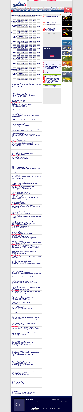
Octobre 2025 (23, 15)
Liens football (17, 406)
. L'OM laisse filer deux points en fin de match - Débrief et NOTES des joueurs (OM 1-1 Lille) (25, 246)
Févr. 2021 (38, 37)
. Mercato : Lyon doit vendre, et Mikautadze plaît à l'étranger (21, 362)
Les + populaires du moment (50, 24)
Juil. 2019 (34, 46)
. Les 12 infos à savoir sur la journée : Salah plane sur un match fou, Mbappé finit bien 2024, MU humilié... (26, 166)
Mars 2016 (18, 57)
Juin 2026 (30, 20)
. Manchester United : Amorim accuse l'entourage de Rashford (21, 156)
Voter (52, 55)
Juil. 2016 (34, 57)
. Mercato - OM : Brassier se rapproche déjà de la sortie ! (20, 192)
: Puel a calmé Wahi (47, 83)
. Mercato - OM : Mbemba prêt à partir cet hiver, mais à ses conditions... (22, 130)
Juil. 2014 (34, 64)
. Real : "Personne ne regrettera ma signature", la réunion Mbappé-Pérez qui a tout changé (25, 144)
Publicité (16, 403)
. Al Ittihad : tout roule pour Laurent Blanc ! (18, 195)
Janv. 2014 (34, 63)
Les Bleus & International (41, 10)
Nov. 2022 (26, 30)
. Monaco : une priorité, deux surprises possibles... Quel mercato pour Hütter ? (23, 134)
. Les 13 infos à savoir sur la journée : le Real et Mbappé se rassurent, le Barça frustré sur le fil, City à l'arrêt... (26, 329)
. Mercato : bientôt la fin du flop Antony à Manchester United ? (21, 94)
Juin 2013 (30, 68)
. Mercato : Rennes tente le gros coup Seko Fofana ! (19, 118)
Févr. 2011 (38, 74)
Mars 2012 (18, 72)
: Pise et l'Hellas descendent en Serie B (50, 17)
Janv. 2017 (34, 52)
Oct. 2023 (22, 26)
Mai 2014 (26, 64)
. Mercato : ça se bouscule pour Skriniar (18, 200)
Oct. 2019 (22, 41)
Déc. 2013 (30, 63)
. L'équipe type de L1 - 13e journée (17, 388)
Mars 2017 (18, 53)
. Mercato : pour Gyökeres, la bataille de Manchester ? (20, 372)
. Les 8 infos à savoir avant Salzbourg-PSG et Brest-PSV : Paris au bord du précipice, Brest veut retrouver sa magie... (26, 303)
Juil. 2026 (34, 20)
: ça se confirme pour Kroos (49, 29)
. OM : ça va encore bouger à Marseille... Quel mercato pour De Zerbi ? (22, 142)
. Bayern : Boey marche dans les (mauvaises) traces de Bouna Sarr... (22, 220)
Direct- (65, 14)
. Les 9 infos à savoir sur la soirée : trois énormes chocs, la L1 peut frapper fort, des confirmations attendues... (26, 288)
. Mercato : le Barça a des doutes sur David (18, 301)
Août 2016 (14, 52)
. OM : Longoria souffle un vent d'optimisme (18, 296)
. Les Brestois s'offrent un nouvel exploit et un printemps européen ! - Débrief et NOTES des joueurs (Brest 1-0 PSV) (25, 293)
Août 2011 (14, 70)
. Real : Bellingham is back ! (16, 286)
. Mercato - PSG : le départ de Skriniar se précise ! (19, 140)
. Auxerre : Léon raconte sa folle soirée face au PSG (19, 334)
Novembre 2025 (28, 15)
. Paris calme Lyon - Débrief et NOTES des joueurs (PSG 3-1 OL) (21, 236)
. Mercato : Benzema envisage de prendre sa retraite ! (20, 230)
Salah (64, 43)
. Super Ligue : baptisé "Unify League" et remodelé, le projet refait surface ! (23, 218)
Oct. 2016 (22, 52)
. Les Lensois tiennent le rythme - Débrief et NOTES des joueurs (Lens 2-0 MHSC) (24, 321)
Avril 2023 (22, 31)
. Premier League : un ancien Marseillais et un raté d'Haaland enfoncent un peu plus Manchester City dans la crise (26, 136)
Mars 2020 (18, 42)
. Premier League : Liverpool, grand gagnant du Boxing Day (21, 132)
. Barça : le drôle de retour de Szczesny (18, 207)
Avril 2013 (22, 68)
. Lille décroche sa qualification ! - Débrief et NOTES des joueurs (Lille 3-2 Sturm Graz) (25, 282)
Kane (69, 42)
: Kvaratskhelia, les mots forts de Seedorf (51, 76)
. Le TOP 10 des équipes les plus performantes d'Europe (20, 112)
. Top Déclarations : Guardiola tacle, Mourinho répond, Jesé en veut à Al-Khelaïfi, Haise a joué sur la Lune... (26, 336)
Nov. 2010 (26, 74)
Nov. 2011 (26, 70)
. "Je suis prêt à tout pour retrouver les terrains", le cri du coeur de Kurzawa (23, 297)
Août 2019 (14, 41)
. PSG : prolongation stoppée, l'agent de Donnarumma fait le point (21, 181)
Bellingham (65, 42)
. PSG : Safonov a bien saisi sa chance (17, 161)
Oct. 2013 (22, 63)
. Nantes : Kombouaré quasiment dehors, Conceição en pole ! (21, 224)
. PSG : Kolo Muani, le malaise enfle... (17, 232)
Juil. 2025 (34, 24)
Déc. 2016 (30, 52)
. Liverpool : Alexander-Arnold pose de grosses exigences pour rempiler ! (23, 221)
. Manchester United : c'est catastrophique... (18, 89)
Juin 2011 (30, 75)
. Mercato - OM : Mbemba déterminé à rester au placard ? (20, 158)
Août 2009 (14, 78)
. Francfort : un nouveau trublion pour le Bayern (19, 363)
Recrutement (17, 404)
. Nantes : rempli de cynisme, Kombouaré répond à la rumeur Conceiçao (22, 342)
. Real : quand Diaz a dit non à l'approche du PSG (19, 146)
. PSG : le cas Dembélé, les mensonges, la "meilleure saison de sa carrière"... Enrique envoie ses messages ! (26, 250)
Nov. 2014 (26, 59)
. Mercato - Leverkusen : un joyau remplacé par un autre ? (20, 298)
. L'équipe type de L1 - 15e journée (17, 235)
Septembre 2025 (18, 15)
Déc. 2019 (30, 41)
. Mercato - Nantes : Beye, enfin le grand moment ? (19, 201)
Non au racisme (64, 402)
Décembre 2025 (34, 15)
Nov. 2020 (26, 37)
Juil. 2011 (34, 75)
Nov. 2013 (26, 63)
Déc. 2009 (30, 78)
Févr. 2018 (38, 48)
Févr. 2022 (38, 33)
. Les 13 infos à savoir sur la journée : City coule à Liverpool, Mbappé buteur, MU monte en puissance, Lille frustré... (25, 391)
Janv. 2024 (34, 26)
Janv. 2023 (34, 30)
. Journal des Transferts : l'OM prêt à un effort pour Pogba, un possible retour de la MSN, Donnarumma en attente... (25, 252)
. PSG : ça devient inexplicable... (16, 335)
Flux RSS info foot (40, 401)
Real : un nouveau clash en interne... (51, 64)
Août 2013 (14, 63)
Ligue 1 (18, 10)
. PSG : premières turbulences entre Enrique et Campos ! (20, 325)
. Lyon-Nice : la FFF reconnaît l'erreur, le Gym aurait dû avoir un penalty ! (23, 371)
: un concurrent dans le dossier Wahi (50, 21)
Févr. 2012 (38, 70)
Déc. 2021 (30, 33)
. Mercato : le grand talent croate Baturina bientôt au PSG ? (20, 374)
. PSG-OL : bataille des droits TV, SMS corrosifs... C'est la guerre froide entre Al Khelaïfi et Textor (26, 242)
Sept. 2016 (18, 52)
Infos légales (17, 405)
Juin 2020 (30, 42)
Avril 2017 (22, 53)
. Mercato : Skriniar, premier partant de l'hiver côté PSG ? (20, 187)
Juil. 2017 (34, 53)
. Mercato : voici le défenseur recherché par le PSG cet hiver (21, 193)
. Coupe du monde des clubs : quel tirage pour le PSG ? (20, 357)
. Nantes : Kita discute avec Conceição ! (18, 373)
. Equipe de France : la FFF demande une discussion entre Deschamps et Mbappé (24, 305)
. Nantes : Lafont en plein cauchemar (17, 92)
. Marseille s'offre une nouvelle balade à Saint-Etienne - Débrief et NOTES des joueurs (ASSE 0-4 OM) (26, 169)
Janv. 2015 (34, 59)
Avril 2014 (22, 64)
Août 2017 (14, 48)
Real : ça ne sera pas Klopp (50, 70)
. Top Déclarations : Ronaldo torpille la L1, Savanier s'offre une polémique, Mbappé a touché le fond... (26, 120)
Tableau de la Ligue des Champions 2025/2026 (37, 0)
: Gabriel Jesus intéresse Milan (50, 22)
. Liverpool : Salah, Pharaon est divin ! (17, 355)
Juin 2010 (30, 79)
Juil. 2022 (34, 35)
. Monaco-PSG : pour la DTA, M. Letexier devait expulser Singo (21, 188)
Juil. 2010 (34, 79)
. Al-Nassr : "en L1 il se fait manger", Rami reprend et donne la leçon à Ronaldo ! (24, 95)
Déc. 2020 (30, 37)
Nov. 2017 (26, 48)
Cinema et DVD (64, 401)
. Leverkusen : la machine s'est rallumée (18, 171)
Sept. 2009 (18, 78)
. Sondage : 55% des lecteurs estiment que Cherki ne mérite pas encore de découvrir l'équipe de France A (26, 274)
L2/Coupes (23, 10)
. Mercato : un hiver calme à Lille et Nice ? (18, 114)
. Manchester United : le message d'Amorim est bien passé (20, 226)
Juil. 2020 (34, 42)
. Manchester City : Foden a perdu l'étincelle (18, 208)
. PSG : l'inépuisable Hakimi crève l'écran (18, 202)
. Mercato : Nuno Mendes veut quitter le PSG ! (18, 123)
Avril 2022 (22, 35)
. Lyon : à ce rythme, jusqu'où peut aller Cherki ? (19, 262)
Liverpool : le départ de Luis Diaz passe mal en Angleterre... (51, 62)
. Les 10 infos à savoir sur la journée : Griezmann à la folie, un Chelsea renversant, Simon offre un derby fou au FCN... (26, 319)
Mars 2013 (18, 68)
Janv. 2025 (34, 22)
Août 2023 (14, 26)
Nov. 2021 (26, 33)
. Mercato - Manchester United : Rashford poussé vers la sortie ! (21, 299)
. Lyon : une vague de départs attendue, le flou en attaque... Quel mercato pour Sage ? (25, 122)
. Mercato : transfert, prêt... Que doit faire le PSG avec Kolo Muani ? (22, 189)
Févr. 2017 (38, 52)
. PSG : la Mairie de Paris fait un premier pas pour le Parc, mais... (21, 261)
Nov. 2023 (26, 26)
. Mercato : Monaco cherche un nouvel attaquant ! (19, 260)
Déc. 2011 (30, 70)
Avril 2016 (22, 57)
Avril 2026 (29, 16)
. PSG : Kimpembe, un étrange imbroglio (18, 394)
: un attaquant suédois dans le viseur (50, 16)
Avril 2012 (22, 72)
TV (52, 10)
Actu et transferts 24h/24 (50, 14)
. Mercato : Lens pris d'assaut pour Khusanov (18, 87)
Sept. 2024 (18, 22)
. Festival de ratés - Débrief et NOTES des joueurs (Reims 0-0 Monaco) (22, 245)
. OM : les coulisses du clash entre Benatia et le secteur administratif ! (22, 276)
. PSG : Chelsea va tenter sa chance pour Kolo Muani (20, 103)
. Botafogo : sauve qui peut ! (16, 109)
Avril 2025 (22, 24)
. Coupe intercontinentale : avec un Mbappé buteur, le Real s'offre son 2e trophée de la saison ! (26, 206)
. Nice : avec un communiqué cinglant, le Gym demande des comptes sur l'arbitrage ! (24, 380)
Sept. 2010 (18, 74)
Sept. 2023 (18, 26)
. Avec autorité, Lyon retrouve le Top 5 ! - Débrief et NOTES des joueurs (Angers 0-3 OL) (25, 327)
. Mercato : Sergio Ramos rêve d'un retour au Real (19, 106)
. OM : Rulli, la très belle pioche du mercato (18, 381)
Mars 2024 (18, 27)
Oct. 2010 (22, 74)
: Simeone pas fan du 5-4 (49, 30)
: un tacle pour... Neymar (49, 27)
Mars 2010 (18, 79)
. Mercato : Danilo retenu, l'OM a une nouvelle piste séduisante (21, 378)
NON (45, 54)
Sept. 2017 (18, 48)
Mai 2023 (26, 31)
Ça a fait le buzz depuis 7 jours (51, 75)
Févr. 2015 (38, 59)
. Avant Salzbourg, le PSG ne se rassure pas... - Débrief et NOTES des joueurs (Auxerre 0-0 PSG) (26, 339)
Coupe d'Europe (33, 10)
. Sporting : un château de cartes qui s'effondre (19, 283)
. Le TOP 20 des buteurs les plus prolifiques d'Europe (20, 93)
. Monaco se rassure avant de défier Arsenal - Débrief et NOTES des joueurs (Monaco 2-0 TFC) (26, 328)
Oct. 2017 (22, 48)
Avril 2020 (22, 42)
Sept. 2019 (18, 41)
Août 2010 (14, 74)
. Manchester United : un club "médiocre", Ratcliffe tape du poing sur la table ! (23, 323)
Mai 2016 (26, 57)
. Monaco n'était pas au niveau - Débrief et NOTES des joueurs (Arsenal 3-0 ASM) (24, 281)
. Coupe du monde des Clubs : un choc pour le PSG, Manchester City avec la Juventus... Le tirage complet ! (26, 350)
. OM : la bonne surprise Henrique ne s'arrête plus (19, 157)
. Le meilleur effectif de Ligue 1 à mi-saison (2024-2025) (20, 101)
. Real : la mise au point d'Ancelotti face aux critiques (19, 343)
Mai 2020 (26, 42)
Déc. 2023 (30, 26)
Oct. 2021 (22, 33)
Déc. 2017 (30, 48)
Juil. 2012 (34, 72)
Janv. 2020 (34, 41)
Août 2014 (14, 59)
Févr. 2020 (38, 41)
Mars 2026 (25, 16)
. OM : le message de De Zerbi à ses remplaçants (19, 341)
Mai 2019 (26, 46)
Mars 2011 (18, 75)
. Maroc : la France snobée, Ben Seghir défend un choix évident (21, 344)
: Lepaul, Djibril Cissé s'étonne (51, 28)
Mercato (15, 10)
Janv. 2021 (34, 37)
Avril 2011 (22, 75)
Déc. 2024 (30, 22)
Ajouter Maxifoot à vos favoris (59, 408)
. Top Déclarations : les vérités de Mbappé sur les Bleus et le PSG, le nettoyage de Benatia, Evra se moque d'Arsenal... (26, 257)
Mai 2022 (26, 35)
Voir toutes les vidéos (52, 86)
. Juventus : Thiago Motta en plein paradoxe (18, 243)
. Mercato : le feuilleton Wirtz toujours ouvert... (18, 152)
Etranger (27, 10)
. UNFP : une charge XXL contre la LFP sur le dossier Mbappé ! (21, 272)
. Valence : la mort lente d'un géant (17, 196)
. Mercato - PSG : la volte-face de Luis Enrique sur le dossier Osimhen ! (22, 354)
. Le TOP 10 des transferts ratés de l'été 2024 (18, 100)
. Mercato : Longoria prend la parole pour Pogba (19, 211)
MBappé (68, 43)
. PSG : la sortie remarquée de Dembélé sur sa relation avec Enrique (22, 233)
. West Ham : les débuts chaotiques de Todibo (18, 361)
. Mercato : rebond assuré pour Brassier (18, 108)
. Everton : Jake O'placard (15, 353)
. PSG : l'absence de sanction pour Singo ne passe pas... (20, 203)
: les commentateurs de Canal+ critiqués (51, 78)
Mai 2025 (26, 24)
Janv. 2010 (34, 78)
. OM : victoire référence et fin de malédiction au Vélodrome (21, 384)
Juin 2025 (30, 24)
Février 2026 (20, 16)
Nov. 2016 (26, 52)
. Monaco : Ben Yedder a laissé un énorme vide (19, 240)
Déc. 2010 (30, 74)
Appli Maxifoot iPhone (29, 402)
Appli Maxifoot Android (29, 401)
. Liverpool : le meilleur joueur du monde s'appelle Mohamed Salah (22, 104)
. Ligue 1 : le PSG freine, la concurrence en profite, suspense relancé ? (22, 312)
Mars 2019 (18, 46)
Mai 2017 (26, 53)
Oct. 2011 (22, 70)
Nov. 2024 (26, 22)
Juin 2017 (30, 53)
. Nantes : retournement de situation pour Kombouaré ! (20, 182)
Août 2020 (14, 37)
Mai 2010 (26, 79)
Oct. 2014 (22, 59)
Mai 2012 (26, 72)
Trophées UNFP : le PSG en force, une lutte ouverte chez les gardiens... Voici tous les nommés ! (51, 67)
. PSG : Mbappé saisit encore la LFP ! (17, 382)
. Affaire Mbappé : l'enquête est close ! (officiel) (19, 275)
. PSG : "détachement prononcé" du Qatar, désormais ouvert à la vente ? (23, 364)
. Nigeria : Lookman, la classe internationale (18, 210)
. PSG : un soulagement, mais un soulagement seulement (20, 289)
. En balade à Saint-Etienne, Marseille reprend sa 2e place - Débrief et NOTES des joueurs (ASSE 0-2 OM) (26, 316)
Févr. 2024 (38, 26)
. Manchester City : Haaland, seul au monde (18, 133)
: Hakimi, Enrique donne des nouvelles (50, 81)
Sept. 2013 (18, 63)
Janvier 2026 (39, 15)
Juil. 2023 (34, 31)
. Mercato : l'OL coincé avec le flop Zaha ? (18, 128)
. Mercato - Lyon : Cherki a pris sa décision (18, 254)
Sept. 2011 (18, 70)
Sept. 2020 (18, 37)
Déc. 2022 (30, 30)
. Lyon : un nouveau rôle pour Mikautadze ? (18, 154)
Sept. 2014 (18, 59)
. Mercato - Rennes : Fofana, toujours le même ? (19, 96)
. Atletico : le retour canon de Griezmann (18, 311)
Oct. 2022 (22, 30)
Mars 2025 (18, 24)
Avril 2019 (22, 46)
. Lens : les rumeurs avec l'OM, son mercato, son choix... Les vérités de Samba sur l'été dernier (26, 129)
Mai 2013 (26, 68)
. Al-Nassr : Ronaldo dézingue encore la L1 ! (18, 124)
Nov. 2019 (26, 41)
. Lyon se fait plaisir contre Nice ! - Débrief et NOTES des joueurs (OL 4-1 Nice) (23, 392)
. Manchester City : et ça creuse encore (17, 178)
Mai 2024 (26, 27)
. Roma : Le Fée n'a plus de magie (17, 86)
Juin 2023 (30, 31)
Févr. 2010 (38, 78)
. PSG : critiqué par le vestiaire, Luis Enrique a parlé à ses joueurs (21, 360)
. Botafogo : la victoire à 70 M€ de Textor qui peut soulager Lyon (21, 393)
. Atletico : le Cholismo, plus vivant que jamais (18, 172)
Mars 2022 (18, 35)
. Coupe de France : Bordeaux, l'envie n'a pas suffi (19, 167)
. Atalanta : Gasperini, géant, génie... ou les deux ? (19, 365)
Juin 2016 (30, 57)
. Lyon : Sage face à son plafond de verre (18, 231)
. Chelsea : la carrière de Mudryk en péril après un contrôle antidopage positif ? (23, 223)
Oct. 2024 (22, 22)
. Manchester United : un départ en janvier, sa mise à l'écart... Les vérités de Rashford (24, 215)
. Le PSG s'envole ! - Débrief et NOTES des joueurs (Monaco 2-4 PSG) (22, 205)
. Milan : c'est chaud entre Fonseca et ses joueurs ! (19, 269)
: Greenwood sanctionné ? (48, 82)
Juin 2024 (30, 27)
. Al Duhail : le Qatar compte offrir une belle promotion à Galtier (21, 366)
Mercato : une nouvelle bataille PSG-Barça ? (52, 72)
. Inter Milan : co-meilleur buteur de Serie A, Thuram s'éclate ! (21, 151)
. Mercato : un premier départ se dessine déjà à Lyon (19, 199)
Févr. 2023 (38, 30)
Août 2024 (14, 22)
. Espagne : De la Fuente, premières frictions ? (19, 126)
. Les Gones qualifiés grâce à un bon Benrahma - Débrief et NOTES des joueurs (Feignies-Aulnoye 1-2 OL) (27, 177)
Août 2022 (14, 30)
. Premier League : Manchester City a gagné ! (18, 105)
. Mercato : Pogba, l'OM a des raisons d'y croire (19, 306)
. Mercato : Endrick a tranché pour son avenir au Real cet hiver (21, 322)
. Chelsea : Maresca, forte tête (16, 349)
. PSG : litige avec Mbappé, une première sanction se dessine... (21, 295)
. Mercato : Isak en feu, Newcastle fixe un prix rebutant (20, 107)
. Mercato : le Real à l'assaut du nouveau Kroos (19, 97)
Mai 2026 (33, 16)
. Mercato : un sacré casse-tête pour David (18, 270)
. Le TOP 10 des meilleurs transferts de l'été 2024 (19, 99)
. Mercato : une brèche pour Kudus (17, 212)
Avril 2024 (22, 27)
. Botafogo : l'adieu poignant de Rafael (17, 307)
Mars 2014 (18, 64)
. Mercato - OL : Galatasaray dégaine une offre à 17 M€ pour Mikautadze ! (23, 143)
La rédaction (17, 401)
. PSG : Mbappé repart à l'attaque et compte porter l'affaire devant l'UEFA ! (23, 186)
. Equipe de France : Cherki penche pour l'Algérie (19, 227)
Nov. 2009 (26, 78)
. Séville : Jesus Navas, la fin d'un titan (17, 241)
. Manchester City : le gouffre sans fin (17, 271)
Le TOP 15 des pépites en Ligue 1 (51, 0)
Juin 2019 (30, 46)
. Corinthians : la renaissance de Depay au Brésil (19, 370)
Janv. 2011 (34, 74)
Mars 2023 (18, 31)
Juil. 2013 (34, 68)
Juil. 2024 (34, 27)
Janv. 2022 (34, 33)
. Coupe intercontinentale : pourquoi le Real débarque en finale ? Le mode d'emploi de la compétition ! (25, 219)
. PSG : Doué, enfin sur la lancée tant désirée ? (19, 228)
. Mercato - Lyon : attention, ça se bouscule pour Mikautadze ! (21, 138)
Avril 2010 (22, 79)
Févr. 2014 (38, 63)
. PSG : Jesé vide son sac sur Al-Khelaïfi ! (18, 383)
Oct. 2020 (22, 37)
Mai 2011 (26, 75)
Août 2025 (13, 15)
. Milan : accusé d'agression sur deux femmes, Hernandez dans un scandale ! (23, 345)
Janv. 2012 (34, 70)
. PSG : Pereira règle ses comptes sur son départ (19, 253)
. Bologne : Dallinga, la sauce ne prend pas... (18, 259)
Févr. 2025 (38, 22)
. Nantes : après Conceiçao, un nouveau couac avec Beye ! (20, 191)
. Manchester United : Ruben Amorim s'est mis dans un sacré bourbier (22, 113)
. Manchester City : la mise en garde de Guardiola (19, 139)
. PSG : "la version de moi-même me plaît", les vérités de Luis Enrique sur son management (25, 352)
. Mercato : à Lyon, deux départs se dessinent (18, 309)
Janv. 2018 (34, 48)
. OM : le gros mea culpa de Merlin (17, 331)
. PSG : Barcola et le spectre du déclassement (18, 159)
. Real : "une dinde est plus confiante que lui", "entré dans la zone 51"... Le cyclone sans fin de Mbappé (26, 356)
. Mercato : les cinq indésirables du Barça (18, 145)
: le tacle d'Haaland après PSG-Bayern (51, 79)
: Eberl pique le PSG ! (48, 77)
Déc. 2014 (30, 59)
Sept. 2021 (18, 33)
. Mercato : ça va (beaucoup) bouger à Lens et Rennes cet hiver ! (21, 83)
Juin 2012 (30, 72)
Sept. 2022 (18, 30)
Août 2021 (14, 33)
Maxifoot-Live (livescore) (54, 403)
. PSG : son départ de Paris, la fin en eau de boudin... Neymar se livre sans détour (24, 237)
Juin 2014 (30, 64)
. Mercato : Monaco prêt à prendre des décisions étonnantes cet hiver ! (22, 308)
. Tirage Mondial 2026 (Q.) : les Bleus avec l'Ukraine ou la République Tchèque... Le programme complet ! (26, 264)
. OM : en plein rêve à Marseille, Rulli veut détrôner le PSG (20, 351)
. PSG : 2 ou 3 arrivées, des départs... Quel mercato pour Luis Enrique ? (22, 153)
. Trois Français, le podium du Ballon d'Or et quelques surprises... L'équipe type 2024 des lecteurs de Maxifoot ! (26, 85)
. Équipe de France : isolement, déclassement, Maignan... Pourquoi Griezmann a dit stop (25, 179)
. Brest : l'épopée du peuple (16, 285)
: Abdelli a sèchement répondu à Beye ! (50, 80)
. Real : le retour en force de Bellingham (18, 324)
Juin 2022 (30, 35)
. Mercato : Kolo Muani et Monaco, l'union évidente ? (19, 222)
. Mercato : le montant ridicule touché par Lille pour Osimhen (21, 213)
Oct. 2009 (22, 78)
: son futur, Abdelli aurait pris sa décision (50, 26)
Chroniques (49, 10)
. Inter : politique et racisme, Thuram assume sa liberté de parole (21, 125)
